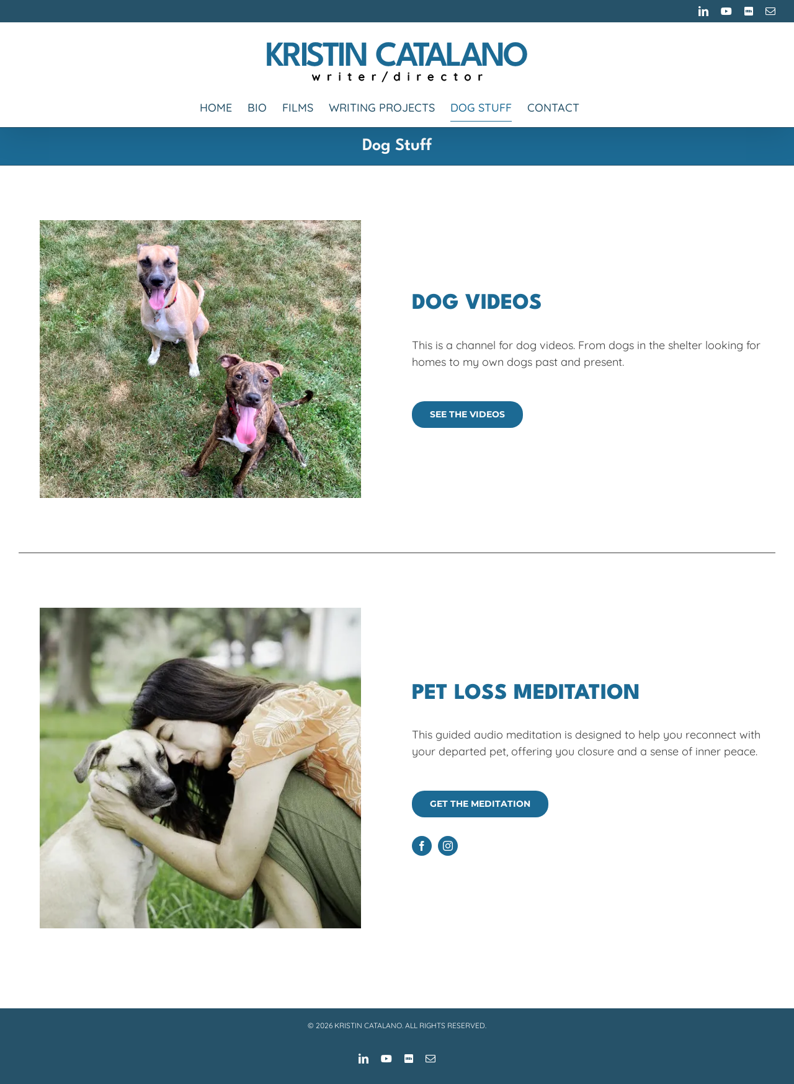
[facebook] (422, 846)
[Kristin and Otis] (200, 608)
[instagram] (448, 846)
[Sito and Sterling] (200, 220)
